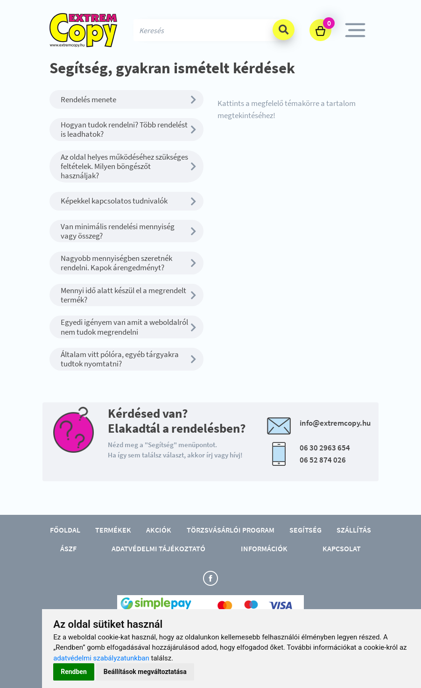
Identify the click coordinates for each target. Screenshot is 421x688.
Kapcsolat (342, 548)
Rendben (74, 671)
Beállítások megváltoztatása (145, 671)
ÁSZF (68, 548)
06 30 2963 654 (325, 447)
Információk (264, 548)
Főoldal (65, 529)
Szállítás (354, 529)
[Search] (210, 30)
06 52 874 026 (323, 460)
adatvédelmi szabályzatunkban (101, 658)
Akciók (158, 529)
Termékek (113, 529)
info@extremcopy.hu (335, 423)
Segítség (305, 529)
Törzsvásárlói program (230, 529)
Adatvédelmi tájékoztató (158, 548)
